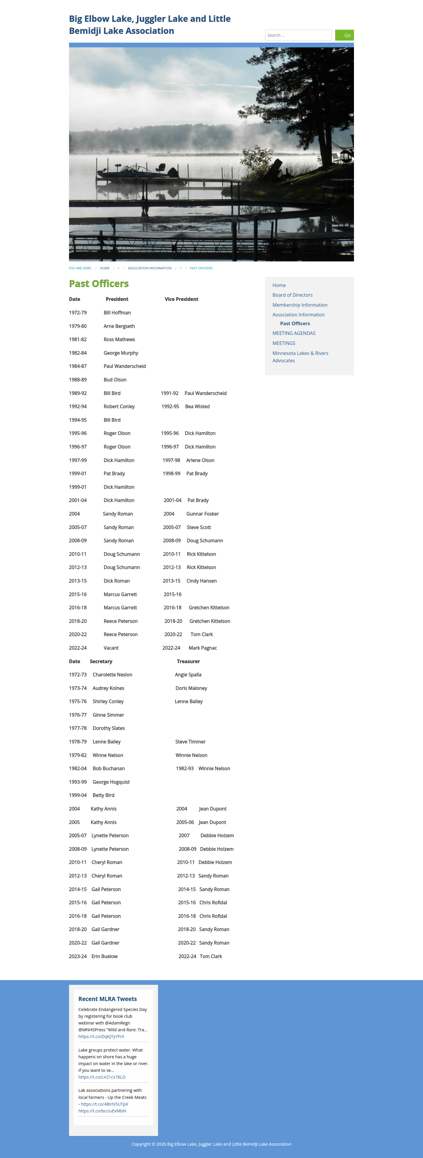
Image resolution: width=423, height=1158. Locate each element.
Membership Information (300, 305)
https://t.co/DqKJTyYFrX (101, 1036)
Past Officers (295, 323)
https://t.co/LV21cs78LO (101, 1077)
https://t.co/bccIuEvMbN (102, 1111)
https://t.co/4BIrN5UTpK (104, 1104)
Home (105, 268)
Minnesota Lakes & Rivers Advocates (300, 357)
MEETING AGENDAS (294, 333)
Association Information (150, 268)
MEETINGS (284, 343)
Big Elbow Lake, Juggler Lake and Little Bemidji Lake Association (150, 24)
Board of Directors (293, 295)
